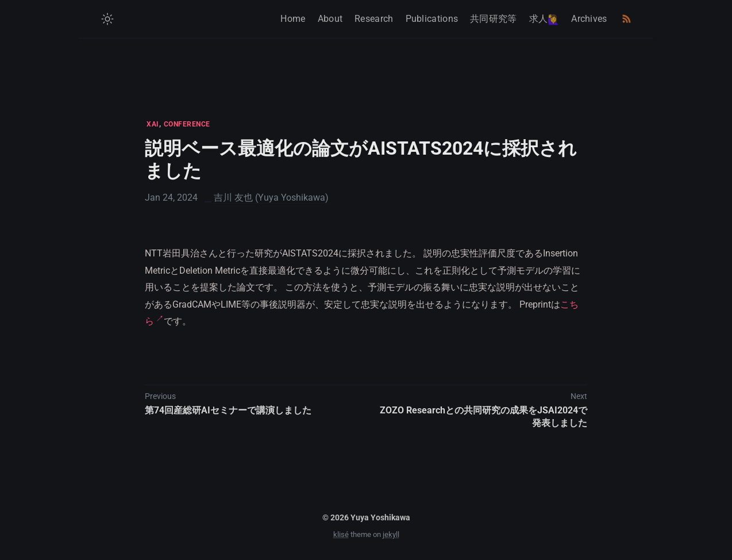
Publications (432, 18)
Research (374, 18)
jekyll (391, 534)
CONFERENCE (187, 124)
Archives (589, 18)
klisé (341, 534)
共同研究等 (493, 18)
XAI (153, 124)
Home (292, 18)
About (330, 18)
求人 (544, 19)
